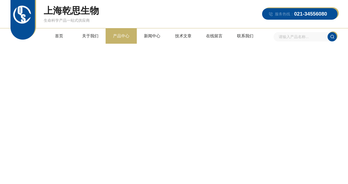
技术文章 (183, 36)
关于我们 (90, 36)
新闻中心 (152, 36)
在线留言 (214, 36)
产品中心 (121, 36)
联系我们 (245, 36)
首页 (59, 36)
